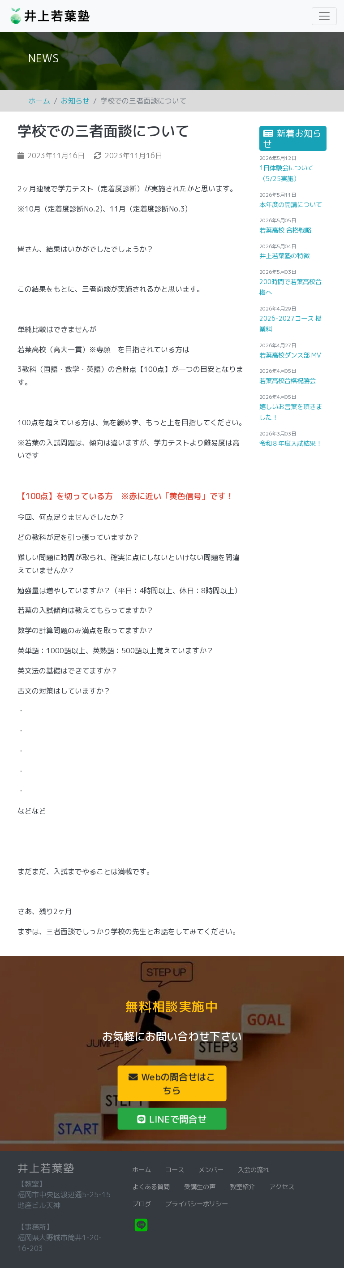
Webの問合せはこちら (172, 1083)
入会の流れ (253, 1169)
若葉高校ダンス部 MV (290, 355)
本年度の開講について (290, 204)
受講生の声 (199, 1186)
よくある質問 (151, 1186)
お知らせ (75, 101)
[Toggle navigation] (324, 16)
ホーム (39, 101)
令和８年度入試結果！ (290, 443)
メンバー (211, 1169)
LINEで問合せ (172, 1119)
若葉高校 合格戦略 (285, 230)
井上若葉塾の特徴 (284, 255)
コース (174, 1169)
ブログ (141, 1203)
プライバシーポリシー (196, 1203)
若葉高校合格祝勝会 (287, 380)
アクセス (281, 1186)
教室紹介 (242, 1186)
